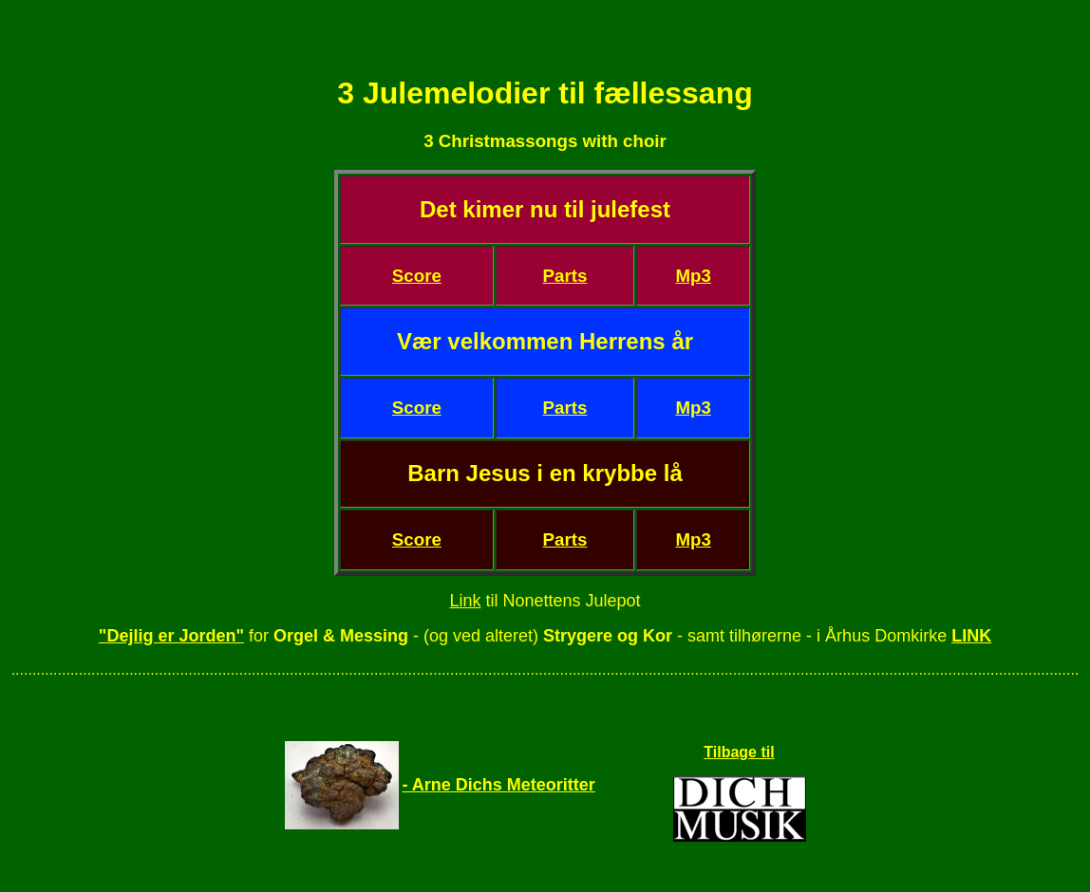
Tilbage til (739, 752)
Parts (565, 276)
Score (417, 276)
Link (464, 600)
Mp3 (692, 276)
